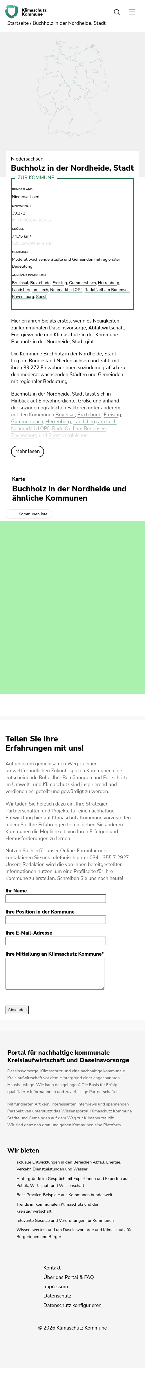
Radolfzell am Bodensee (79, 428)
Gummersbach (27, 421)
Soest (54, 435)
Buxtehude (89, 414)
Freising (112, 414)
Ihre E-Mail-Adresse (29, 933)
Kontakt (52, 1274)
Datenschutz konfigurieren (73, 1311)
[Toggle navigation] (132, 11)
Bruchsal (65, 414)
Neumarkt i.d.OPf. (30, 428)
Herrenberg (58, 421)
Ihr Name (16, 891)
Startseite (18, 23)
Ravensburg (24, 435)
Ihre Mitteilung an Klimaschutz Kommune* (55, 954)
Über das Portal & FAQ (69, 1283)
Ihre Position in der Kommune (40, 912)
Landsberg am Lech (95, 421)
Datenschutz (57, 1302)
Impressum (56, 1292)
